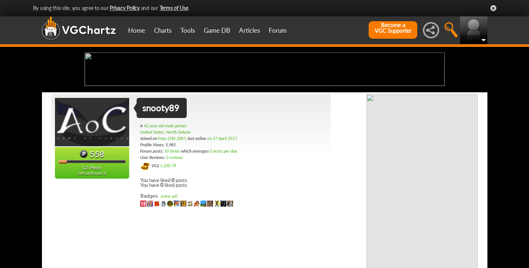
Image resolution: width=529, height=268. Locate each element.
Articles (249, 30)
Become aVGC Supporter (393, 28)
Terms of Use (174, 8)
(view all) (168, 255)
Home (136, 30)
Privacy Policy (125, 8)
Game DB (217, 30)
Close (493, 8)
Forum (278, 30)
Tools (187, 30)
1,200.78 (168, 224)
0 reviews (174, 216)
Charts (163, 30)
